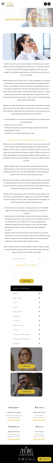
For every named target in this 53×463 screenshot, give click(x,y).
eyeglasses (16, 316)
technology (16, 343)
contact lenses (17, 311)
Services (26, 366)
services (15, 307)
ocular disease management (21, 339)
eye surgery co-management (21, 334)
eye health (16, 321)
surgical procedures (19, 325)
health (15, 302)
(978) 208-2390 (14, 420)
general (15, 293)
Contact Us (26, 391)
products (15, 330)
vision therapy (17, 298)
